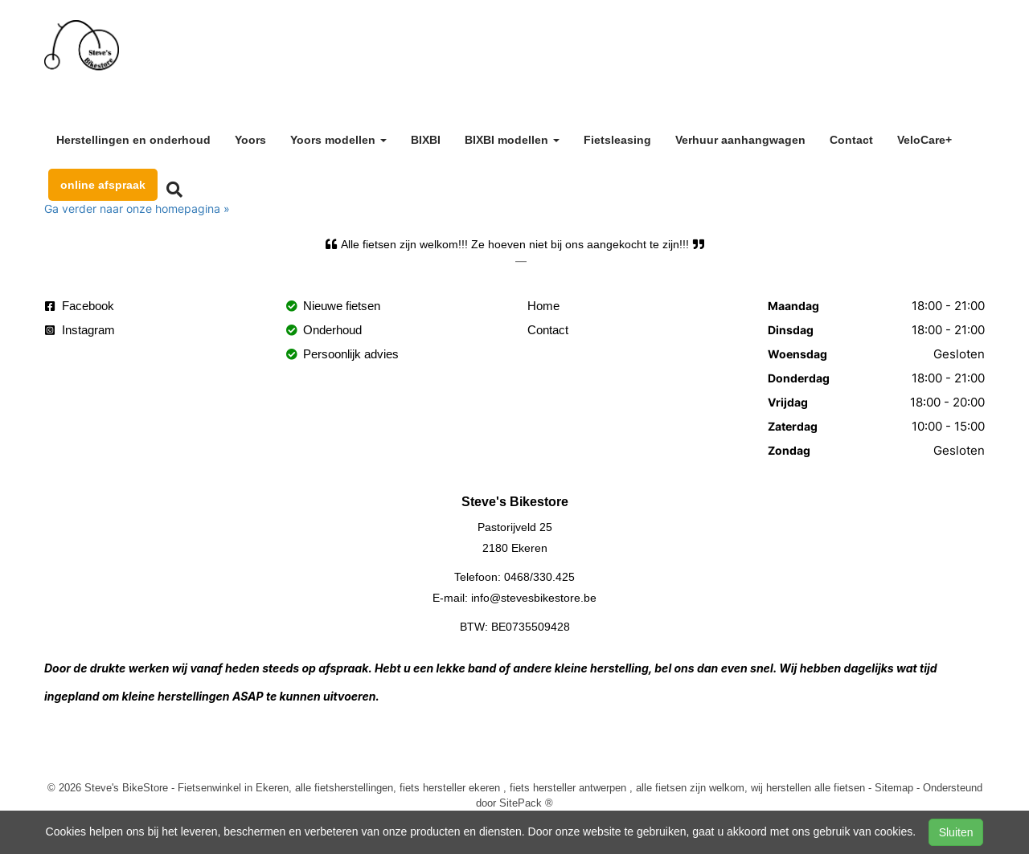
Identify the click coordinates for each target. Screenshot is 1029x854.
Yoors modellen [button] (338, 139)
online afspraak (103, 184)
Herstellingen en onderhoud (133, 139)
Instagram (80, 330)
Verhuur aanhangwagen (740, 139)
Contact (851, 139)
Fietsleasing (617, 139)
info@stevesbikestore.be (533, 597)
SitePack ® (526, 802)
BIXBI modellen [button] (512, 139)
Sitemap (894, 787)
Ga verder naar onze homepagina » (137, 208)
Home (543, 306)
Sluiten (956, 832)
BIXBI (426, 139)
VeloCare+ (924, 139)
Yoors (250, 139)
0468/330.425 (539, 576)
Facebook (79, 306)
